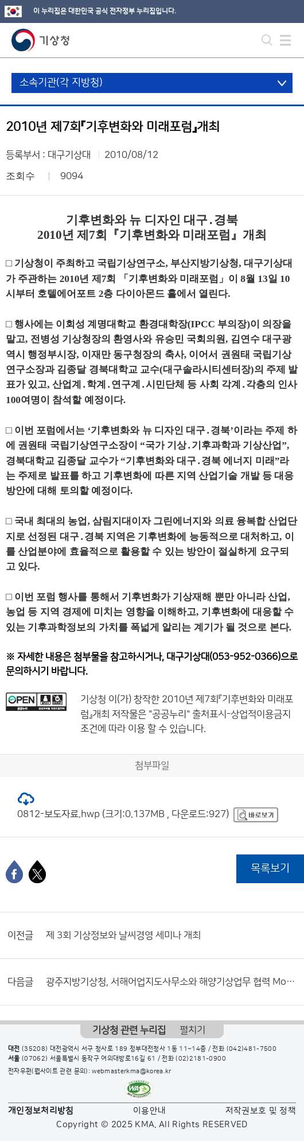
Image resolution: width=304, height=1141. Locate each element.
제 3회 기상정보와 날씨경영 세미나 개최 (123, 935)
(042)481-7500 (252, 1049)
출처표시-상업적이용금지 (241, 714)
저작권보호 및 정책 (261, 1111)
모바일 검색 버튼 (267, 40)
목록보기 (270, 868)
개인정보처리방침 (41, 1111)
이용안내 (149, 1111)
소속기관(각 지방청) (61, 82)
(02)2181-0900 (201, 1058)
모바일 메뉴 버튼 (285, 40)
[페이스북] (14, 871)
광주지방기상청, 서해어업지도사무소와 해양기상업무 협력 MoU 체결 (172, 982)
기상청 (40, 40)
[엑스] (37, 871)
